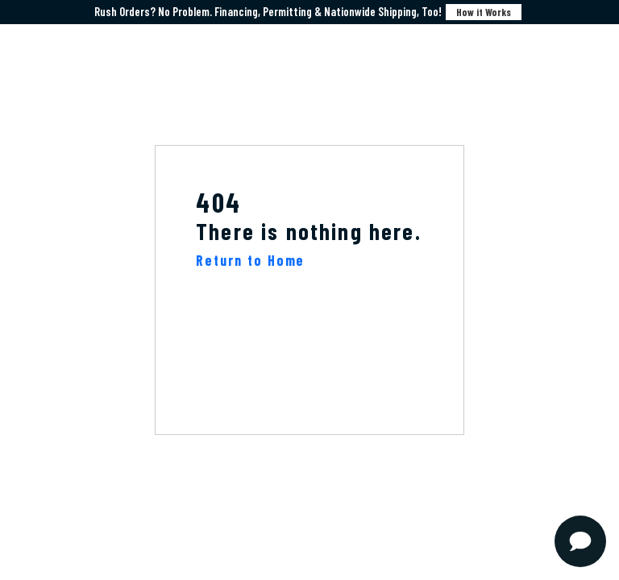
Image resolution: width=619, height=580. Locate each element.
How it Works (483, 12)
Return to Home (250, 260)
